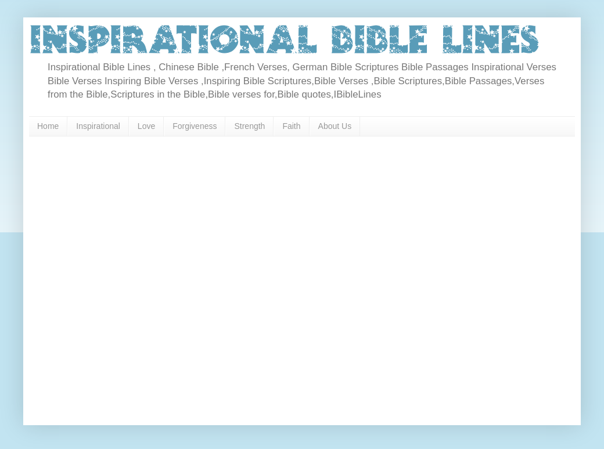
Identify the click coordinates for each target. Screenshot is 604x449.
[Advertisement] (122, 276)
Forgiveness (194, 126)
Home (48, 126)
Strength (249, 126)
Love (146, 126)
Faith (291, 126)
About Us (335, 126)
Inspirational (98, 126)
